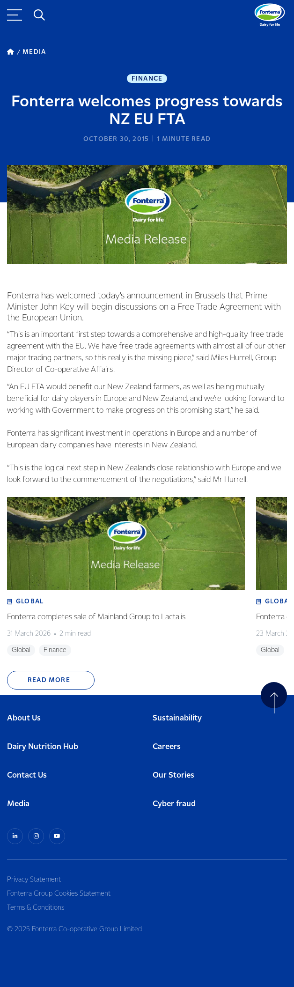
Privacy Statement (34, 879)
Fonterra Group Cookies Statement (58, 894)
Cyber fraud (174, 804)
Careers (167, 747)
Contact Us (27, 775)
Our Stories (173, 775)
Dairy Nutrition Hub (42, 747)
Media (18, 804)
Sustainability (177, 718)
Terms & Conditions (35, 908)
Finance (147, 78)
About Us (24, 718)
